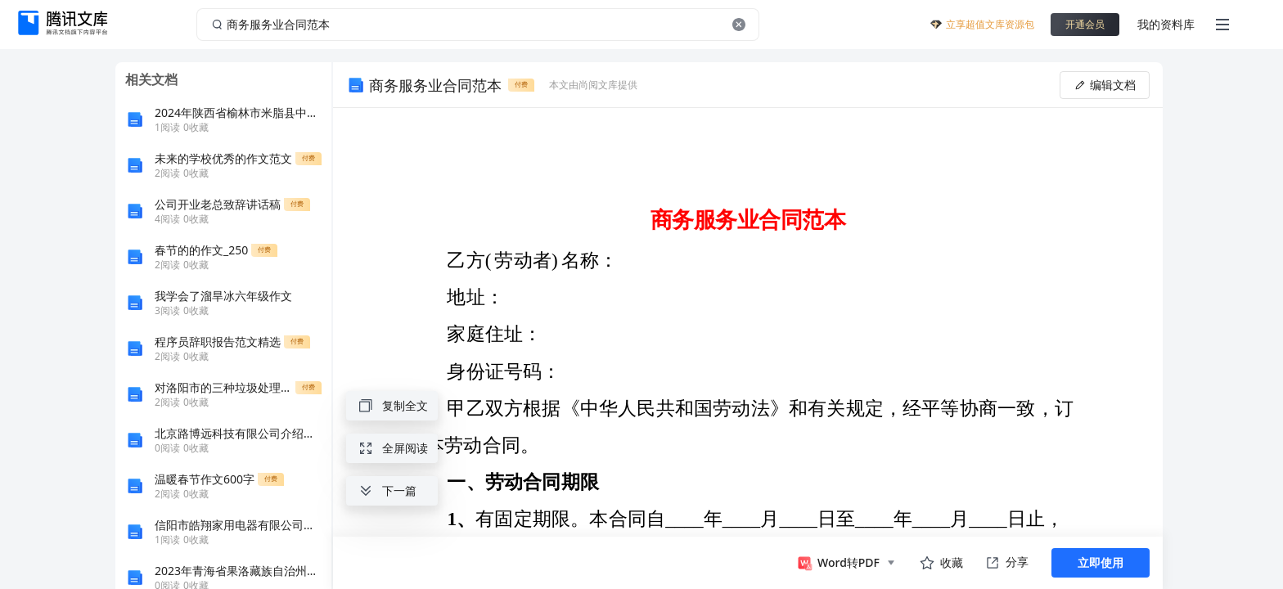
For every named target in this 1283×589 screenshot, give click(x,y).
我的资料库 (1166, 24)
